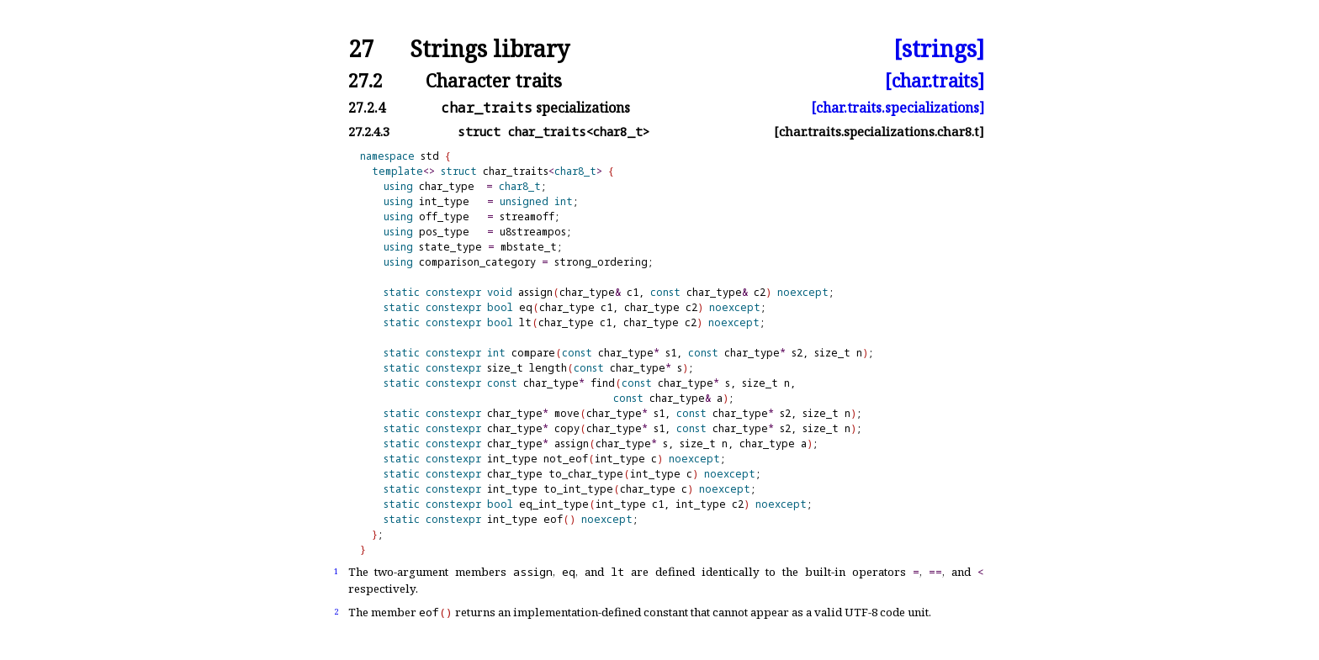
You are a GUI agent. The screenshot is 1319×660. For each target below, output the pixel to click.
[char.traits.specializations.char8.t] (879, 131)
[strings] (938, 49)
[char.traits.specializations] (897, 107)
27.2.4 (366, 107)
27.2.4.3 (368, 131)
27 (360, 49)
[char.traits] (934, 80)
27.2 (365, 80)
